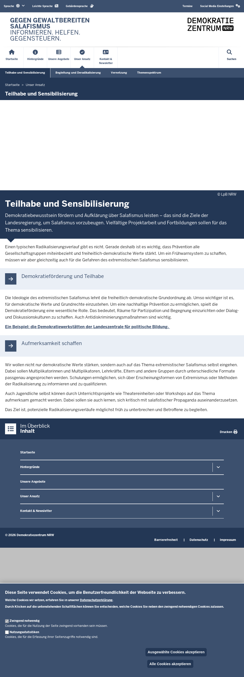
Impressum (228, 540)
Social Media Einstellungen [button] (220, 6)
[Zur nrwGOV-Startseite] (63, 29)
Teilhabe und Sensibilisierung (25, 72)
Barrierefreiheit (166, 540)
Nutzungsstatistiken (24, 632)
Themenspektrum (149, 72)
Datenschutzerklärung (96, 600)
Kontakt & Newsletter (36, 511)
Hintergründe (30, 467)
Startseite (27, 452)
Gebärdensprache (80, 6)
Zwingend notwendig (25, 621)
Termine (187, 6)
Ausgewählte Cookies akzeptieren (176, 652)
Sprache (14, 6)
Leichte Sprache (45, 6)
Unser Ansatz (30, 496)
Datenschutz (199, 540)
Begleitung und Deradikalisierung (78, 72)
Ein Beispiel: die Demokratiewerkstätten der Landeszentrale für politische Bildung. (87, 326)
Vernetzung (119, 72)
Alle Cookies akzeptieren (170, 664)
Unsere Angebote (32, 482)
